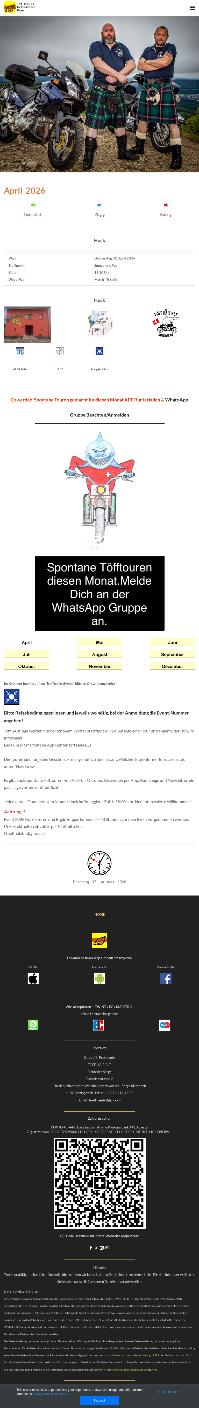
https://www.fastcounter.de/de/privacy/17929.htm (134, 1355)
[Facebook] (91, 1247)
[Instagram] (102, 1247)
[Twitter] (96, 1247)
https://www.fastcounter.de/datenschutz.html (130, 1369)
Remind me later (168, 1392)
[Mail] (107, 1247)
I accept (99, 1400)
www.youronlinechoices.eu (52, 1394)
